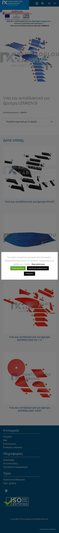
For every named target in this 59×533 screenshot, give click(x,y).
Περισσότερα (38, 264)
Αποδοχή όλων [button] (18, 268)
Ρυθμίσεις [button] (29, 273)
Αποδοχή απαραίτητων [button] (38, 268)
